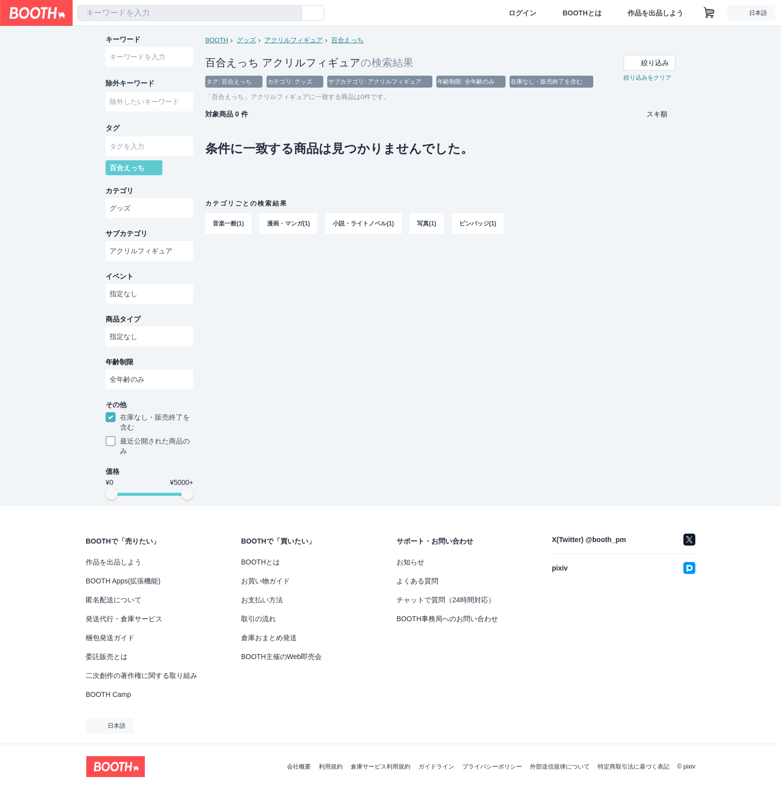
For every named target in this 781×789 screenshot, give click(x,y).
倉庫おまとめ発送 (269, 638)
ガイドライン (436, 767)
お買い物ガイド (265, 581)
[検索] (292, 13)
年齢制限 (119, 361)
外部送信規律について (560, 767)
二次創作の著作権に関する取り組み (141, 675)
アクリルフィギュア (293, 40)
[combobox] (190, 13)
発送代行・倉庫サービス (124, 619)
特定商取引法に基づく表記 (633, 767)
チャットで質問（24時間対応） (445, 600)
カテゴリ (119, 190)
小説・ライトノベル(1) (363, 223)
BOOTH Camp (108, 694)
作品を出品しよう (655, 12)
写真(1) (426, 223)
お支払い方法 (262, 600)
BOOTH (216, 40)
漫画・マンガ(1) (288, 223)
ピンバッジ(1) (478, 223)
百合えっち (347, 40)
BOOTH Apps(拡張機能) (123, 581)
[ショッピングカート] (709, 13)
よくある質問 (417, 581)
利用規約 (331, 767)
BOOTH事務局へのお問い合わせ (447, 619)
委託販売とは (107, 657)
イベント (119, 276)
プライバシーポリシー (492, 767)
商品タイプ (123, 319)
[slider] (112, 494)
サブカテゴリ (126, 233)
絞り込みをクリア (647, 77)
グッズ (246, 40)
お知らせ (410, 562)
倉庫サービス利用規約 (380, 767)
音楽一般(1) (228, 223)
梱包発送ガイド (110, 638)
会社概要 (299, 767)
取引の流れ (258, 619)
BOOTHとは (582, 12)
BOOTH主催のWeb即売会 (281, 657)
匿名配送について (113, 600)
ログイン (522, 12)
